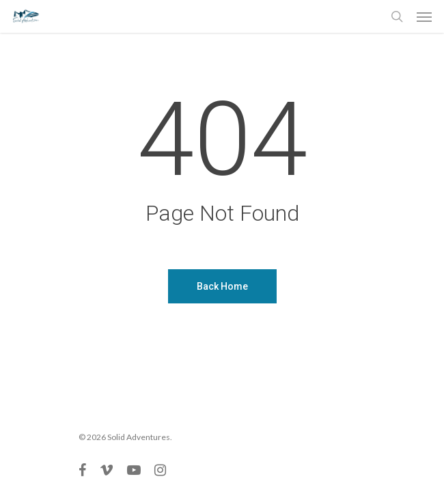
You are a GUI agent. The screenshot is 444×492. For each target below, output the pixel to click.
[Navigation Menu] (424, 16)
